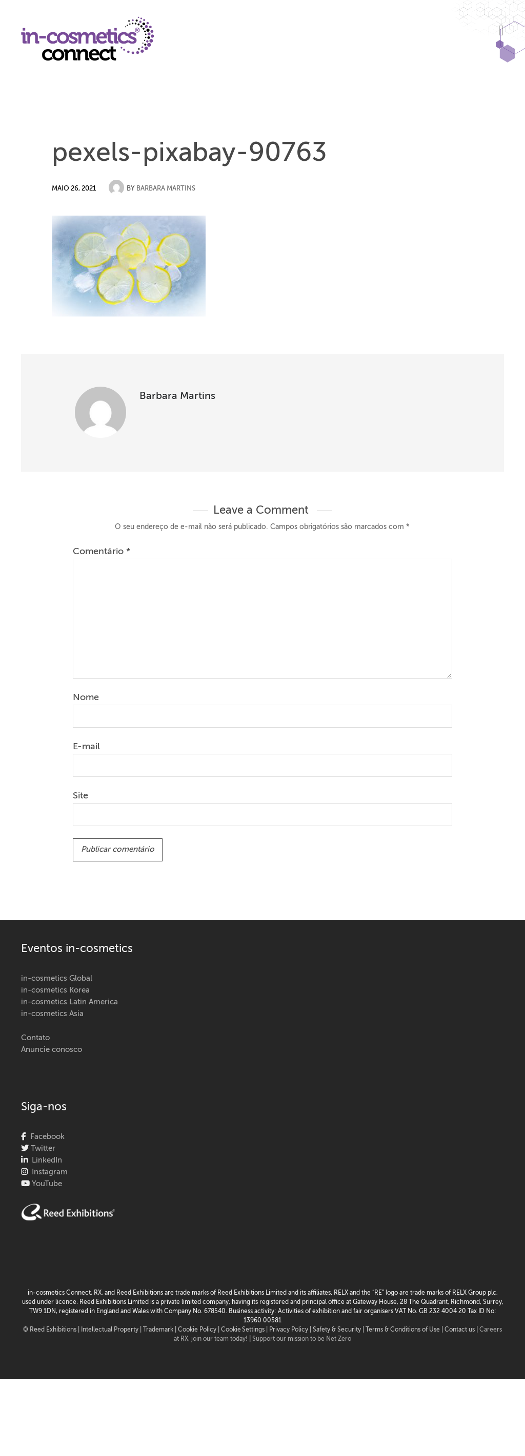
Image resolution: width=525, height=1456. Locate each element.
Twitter (42, 1148)
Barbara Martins (165, 188)
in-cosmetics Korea (55, 990)
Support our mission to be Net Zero (301, 1339)
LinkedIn (45, 1160)
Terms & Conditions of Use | (405, 1330)
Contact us (460, 1330)
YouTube (46, 1184)
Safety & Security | (338, 1330)
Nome (86, 697)
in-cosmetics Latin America (69, 1002)
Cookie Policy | (199, 1330)
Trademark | (160, 1330)
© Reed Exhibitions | (52, 1330)
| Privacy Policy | (289, 1330)
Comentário (101, 551)
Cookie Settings (243, 1330)
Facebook (45, 1137)
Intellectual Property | (112, 1330)
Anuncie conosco (51, 1049)
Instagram (48, 1172)
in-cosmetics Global (56, 978)
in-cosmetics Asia (52, 1014)
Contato (35, 1038)
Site (80, 795)
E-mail (86, 746)
